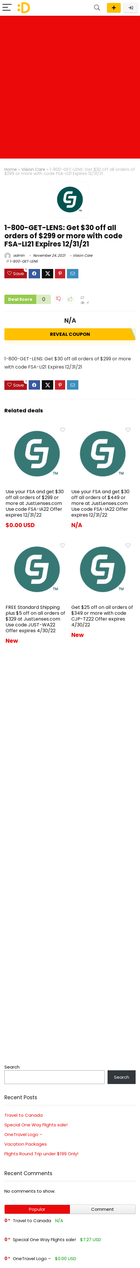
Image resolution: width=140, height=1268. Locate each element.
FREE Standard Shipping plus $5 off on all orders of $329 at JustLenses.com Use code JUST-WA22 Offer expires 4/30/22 (35, 619)
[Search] (97, 7)
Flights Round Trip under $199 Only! (41, 1154)
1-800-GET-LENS (24, 261)
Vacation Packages (25, 1144)
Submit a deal (114, 8)
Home (10, 169)
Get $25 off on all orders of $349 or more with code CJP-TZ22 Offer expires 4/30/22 (102, 616)
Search (12, 1067)
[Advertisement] (70, 89)
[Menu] (7, 7)
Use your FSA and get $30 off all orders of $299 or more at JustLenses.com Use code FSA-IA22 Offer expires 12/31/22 (35, 503)
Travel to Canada (23, 1115)
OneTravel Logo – (23, 1134)
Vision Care (33, 169)
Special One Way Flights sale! (36, 1125)
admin (14, 255)
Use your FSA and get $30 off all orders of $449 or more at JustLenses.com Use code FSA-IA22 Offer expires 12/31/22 (100, 503)
